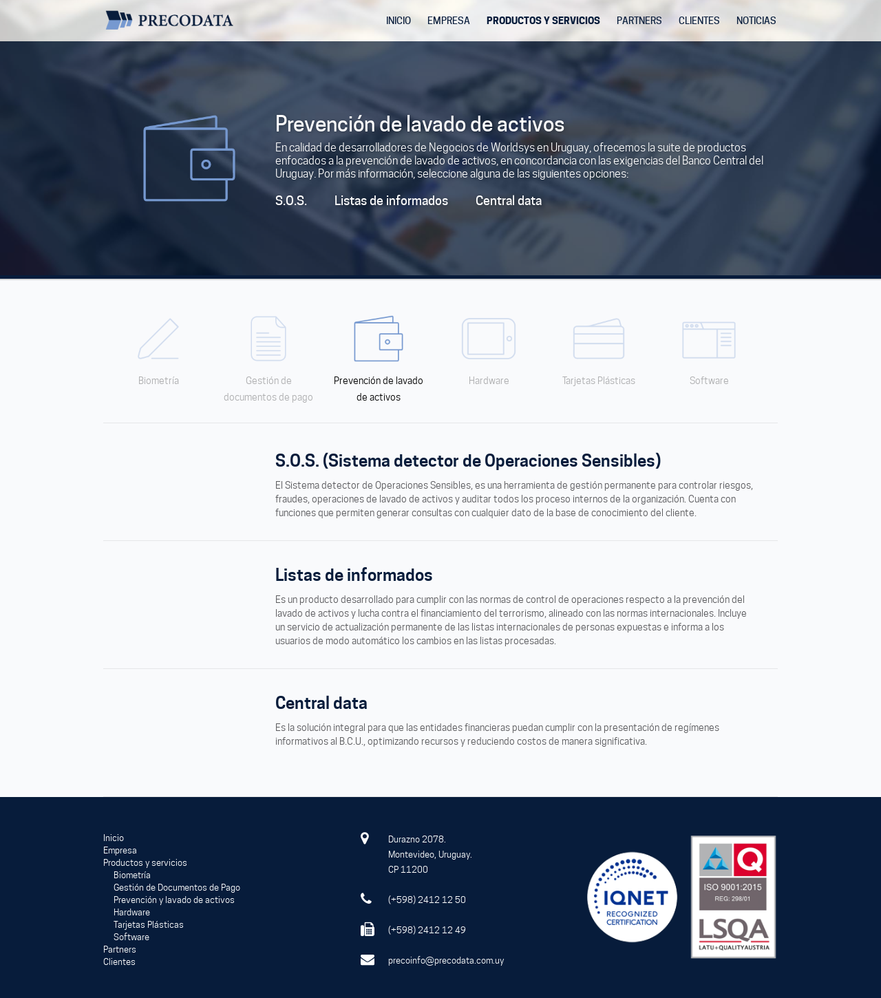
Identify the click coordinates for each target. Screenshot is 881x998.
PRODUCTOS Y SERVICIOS (543, 20)
